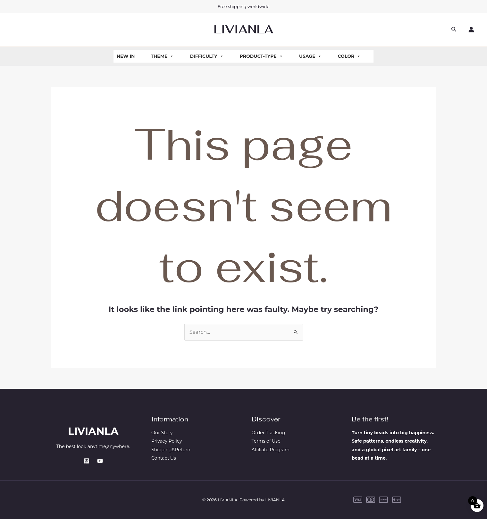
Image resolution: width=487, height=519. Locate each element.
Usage (310, 56)
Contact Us (163, 458)
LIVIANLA (243, 29)
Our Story (161, 433)
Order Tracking (268, 433)
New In (126, 56)
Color (349, 56)
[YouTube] (100, 461)
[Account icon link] (471, 29)
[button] (454, 29)
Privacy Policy (166, 441)
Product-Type (261, 56)
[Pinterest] (86, 461)
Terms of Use (266, 441)
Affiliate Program (271, 450)
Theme (162, 56)
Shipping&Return (170, 450)
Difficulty (206, 56)
